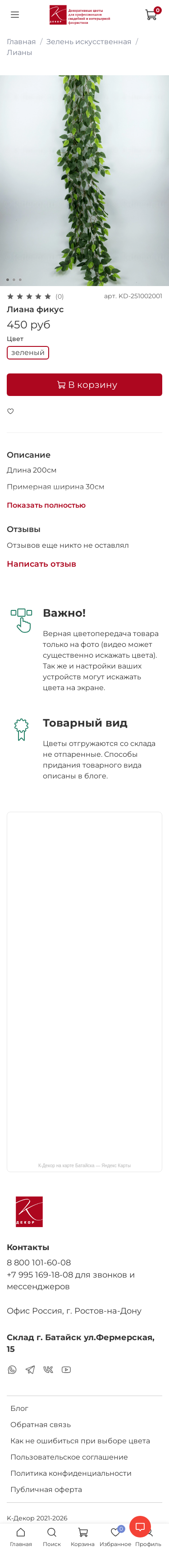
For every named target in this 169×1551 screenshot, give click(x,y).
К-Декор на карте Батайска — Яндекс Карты (84, 1165)
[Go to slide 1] (7, 279)
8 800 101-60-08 (39, 1262)
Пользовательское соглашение (69, 1457)
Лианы (19, 52)
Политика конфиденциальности (71, 1473)
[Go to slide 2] (13, 279)
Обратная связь (40, 1424)
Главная (21, 41)
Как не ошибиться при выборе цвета (80, 1441)
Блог (19, 1408)
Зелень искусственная (89, 41)
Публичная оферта (46, 1489)
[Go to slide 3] (19, 279)
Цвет (15, 339)
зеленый (28, 352)
